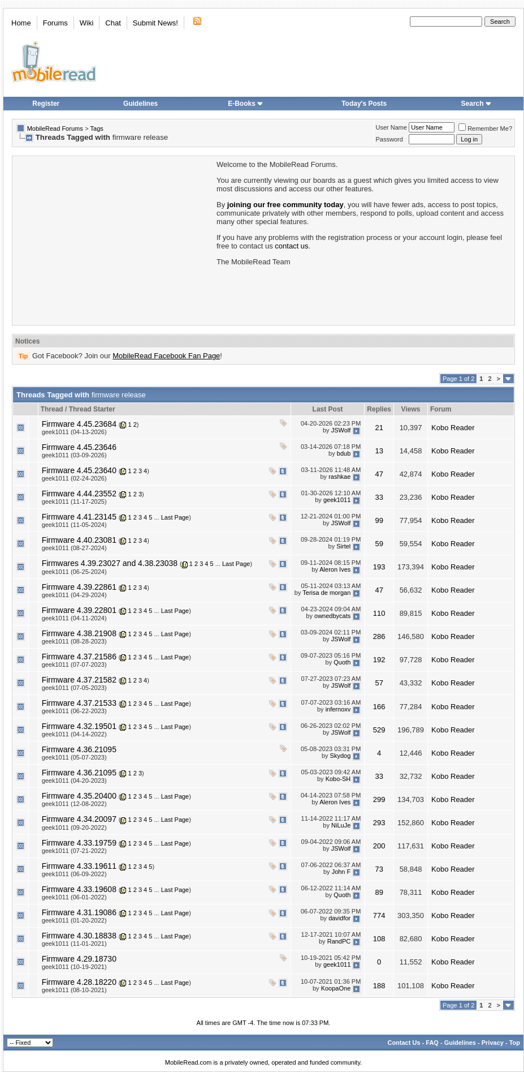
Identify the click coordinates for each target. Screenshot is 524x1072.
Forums (55, 23)
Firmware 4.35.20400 (79, 795)
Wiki (87, 23)
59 (379, 543)
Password (389, 139)
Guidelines (140, 104)
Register (45, 104)
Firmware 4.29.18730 (79, 958)
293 (379, 822)
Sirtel (343, 546)
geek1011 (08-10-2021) (74, 990)
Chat (112, 23)
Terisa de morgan (326, 593)
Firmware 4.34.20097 (79, 819)
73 (379, 869)
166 (379, 706)
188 (379, 985)
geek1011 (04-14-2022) (74, 734)
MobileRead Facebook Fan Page (166, 355)
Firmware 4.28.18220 (79, 982)
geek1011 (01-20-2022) (74, 920)
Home (21, 23)
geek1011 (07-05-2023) (74, 687)
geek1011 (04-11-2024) (74, 618)
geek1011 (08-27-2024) (74, 547)
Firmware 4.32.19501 (79, 726)
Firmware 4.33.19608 (79, 889)
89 (379, 892)
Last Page (175, 517)
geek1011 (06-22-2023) (74, 710)
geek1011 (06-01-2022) (74, 897)
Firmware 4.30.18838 (79, 935)
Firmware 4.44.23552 (79, 493)
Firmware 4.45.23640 (79, 470)
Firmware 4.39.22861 (79, 586)
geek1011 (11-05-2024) (74, 524)
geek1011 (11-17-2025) (74, 501)
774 (379, 915)
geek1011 (336, 499)
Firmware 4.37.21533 (79, 702)
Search (476, 104)
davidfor (339, 918)
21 (379, 427)
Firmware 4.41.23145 (79, 516)
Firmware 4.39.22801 (79, 610)
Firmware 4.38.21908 (79, 633)
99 (379, 520)
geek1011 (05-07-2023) (74, 757)
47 (379, 474)
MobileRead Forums (55, 128)
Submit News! (155, 23)
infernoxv (338, 709)
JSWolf (341, 430)
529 (379, 730)
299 (379, 799)
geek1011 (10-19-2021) (74, 966)
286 (379, 636)
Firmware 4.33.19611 (79, 866)
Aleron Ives (334, 569)
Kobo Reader (453, 427)
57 (379, 683)
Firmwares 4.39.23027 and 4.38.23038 (110, 563)
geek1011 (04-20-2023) (74, 780)
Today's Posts (364, 104)
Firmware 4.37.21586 (79, 656)
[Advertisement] (114, 239)
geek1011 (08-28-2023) (74, 641)
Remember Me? (485, 128)
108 (379, 938)
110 (379, 613)
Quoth (342, 662)
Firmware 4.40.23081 (79, 539)
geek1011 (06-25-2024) (74, 571)
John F (341, 872)
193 (379, 567)
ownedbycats (332, 616)
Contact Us (403, 1042)
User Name (392, 127)
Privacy (493, 1042)
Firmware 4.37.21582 (79, 679)
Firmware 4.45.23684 (79, 423)
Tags (96, 128)
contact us (291, 246)
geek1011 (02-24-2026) (74, 478)
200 (379, 846)
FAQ (432, 1042)
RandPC (339, 941)
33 (379, 497)
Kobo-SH (338, 778)
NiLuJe (340, 825)
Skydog (340, 755)
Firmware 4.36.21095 (79, 749)
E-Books (245, 104)
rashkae (339, 476)
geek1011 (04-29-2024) (74, 594)
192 (379, 659)
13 (379, 451)
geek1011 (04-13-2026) (74, 431)
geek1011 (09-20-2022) (74, 827)
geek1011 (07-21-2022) (74, 850)
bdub (343, 453)
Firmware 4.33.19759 (79, 842)
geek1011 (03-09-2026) (74, 455)
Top (514, 1042)
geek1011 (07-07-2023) (74, 664)
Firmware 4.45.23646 (79, 447)
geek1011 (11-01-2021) (74, 943)
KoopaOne (336, 988)
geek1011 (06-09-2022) (74, 874)
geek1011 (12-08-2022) (74, 803)
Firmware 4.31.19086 (79, 912)
